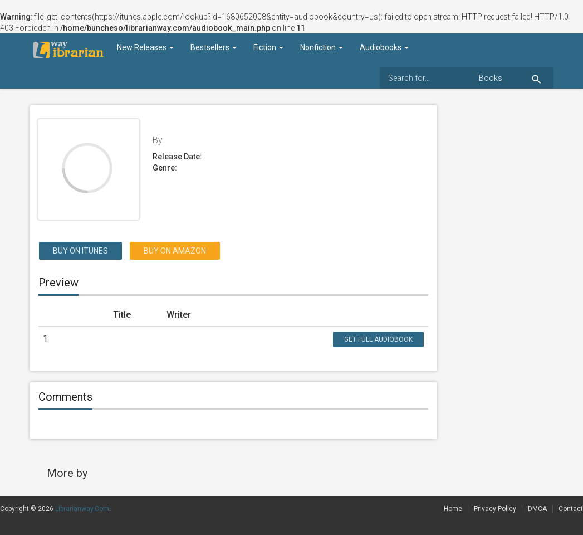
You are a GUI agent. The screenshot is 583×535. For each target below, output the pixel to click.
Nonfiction (321, 47)
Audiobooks (384, 47)
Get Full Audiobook (378, 339)
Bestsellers (213, 47)
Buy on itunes (80, 250)
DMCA (537, 509)
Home (453, 509)
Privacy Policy (495, 509)
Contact (570, 509)
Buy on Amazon (175, 250)
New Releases (145, 47)
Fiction (268, 47)
